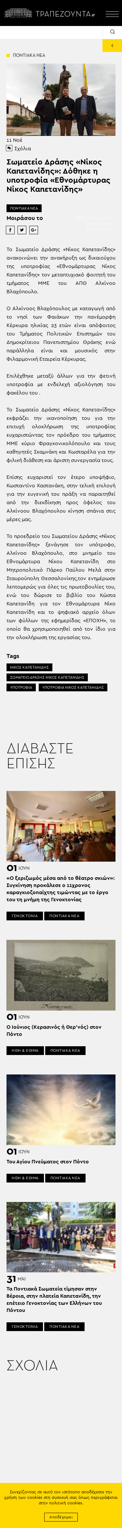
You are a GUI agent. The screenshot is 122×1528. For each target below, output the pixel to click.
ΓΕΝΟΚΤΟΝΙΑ (25, 916)
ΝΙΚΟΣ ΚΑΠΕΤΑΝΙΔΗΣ (29, 667)
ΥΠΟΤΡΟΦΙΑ (21, 687)
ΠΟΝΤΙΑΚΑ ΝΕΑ (24, 208)
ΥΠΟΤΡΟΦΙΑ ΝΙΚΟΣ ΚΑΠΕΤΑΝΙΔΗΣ (73, 687)
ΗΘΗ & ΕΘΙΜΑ (25, 1050)
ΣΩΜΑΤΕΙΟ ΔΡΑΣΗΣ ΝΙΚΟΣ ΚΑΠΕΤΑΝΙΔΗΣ (47, 677)
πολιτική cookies (65, 1503)
